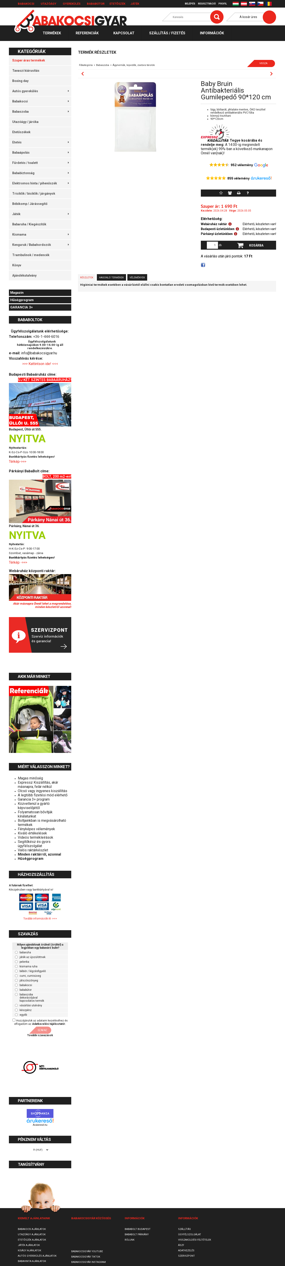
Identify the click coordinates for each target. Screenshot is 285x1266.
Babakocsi (26, 3)
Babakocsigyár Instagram (88, 1262)
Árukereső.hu (40, 1124)
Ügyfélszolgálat (189, 1234)
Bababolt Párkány (137, 1234)
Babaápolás (40, 152)
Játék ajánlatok (29, 1245)
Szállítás (184, 1229)
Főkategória (86, 65)
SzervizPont (186, 1255)
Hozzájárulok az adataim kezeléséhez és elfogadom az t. (41, 1022)
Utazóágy (48, 3)
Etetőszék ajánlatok (32, 1239)
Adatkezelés (186, 1250)
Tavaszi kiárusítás (25, 70)
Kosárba (256, 245)
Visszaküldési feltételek (194, 1239)
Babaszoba (40, 111)
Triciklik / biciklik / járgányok (33, 193)
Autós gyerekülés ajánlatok (37, 1255)
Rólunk (129, 1239)
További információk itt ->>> (40, 918)
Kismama (40, 234)
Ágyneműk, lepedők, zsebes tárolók (134, 65)
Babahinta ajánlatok (32, 1261)
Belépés (190, 3)
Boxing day (20, 81)
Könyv (16, 265)
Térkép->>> (18, 461)
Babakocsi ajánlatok (32, 1229)
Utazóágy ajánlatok (32, 1234)
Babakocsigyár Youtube (87, 1251)
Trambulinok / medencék (30, 255)
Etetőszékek (21, 132)
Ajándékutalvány (24, 275)
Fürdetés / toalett (40, 163)
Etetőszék (117, 3)
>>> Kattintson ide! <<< (40, 364)
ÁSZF (181, 1245)
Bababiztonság (40, 173)
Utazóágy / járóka (25, 122)
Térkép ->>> (18, 562)
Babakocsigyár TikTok (85, 1256)
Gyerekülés (71, 3)
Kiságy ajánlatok (29, 1250)
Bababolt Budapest (138, 1229)
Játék (134, 3)
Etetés (40, 142)
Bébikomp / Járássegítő (29, 204)
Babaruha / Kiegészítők (29, 224)
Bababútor (95, 3)
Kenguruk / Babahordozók (40, 245)
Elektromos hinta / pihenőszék (40, 183)
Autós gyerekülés (40, 91)
